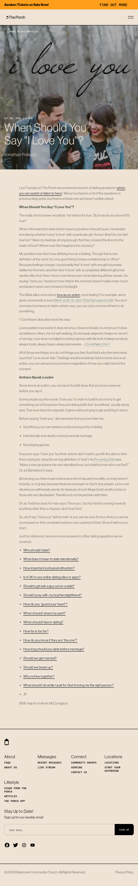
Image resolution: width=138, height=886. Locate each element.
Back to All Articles (21, 31)
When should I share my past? (44, 613)
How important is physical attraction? (49, 568)
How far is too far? (36, 631)
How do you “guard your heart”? (45, 604)
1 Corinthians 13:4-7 (97, 344)
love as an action (68, 295)
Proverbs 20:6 (104, 459)
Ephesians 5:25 (101, 300)
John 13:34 (82, 300)
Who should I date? (36, 550)
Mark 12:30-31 (64, 300)
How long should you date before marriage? (53, 649)
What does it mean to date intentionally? (51, 559)
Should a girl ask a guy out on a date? (49, 586)
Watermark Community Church (36, 872)
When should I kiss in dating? (43, 622)
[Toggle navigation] (131, 17)
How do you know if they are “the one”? (50, 640)
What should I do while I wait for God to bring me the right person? (68, 685)
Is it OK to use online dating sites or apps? (52, 577)
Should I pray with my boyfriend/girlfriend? (52, 595)
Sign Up (124, 829)
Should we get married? (40, 658)
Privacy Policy (124, 872)
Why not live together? (39, 676)
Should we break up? (38, 667)
